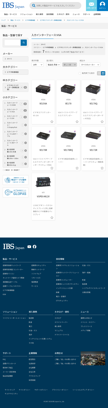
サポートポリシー (41, 390)
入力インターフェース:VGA (75, 20)
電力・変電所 (61, 296)
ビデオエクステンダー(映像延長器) (51, 20)
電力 (30, 326)
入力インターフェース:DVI (17, 117)
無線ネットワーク (38, 269)
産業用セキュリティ (38, 265)
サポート (86, 14)
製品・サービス (10, 14)
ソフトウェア (36, 273)
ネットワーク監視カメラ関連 (13, 278)
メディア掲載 (85, 330)
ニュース (76, 14)
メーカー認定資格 (9, 372)
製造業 (84, 284)
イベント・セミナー (88, 322)
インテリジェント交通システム (40, 338)
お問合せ (59, 353)
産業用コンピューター (64, 280)
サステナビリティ (11, 393)
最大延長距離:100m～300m (17, 157)
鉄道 (83, 280)
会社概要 (32, 367)
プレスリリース (86, 326)
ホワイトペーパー (61, 322)
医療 (57, 292)
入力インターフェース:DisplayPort (17, 125)
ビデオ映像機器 (30, 20)
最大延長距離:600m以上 (17, 163)
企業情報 (97, 14)
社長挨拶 (32, 363)
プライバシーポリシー (60, 390)
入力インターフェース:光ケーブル (17, 142)
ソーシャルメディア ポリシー (83, 390)
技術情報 (50, 14)
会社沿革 (32, 372)
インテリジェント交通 (64, 288)
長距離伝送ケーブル (10, 282)
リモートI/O (35, 278)
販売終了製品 (8, 367)
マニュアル (59, 330)
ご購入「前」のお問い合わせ (65, 359)
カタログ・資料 (63, 14)
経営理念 (32, 359)
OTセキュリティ (62, 300)
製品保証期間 (8, 376)
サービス (34, 286)
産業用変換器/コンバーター (13, 269)
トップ (3, 20)
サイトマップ (10, 390)
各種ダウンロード (9, 363)
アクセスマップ (34, 376)
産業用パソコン (8, 273)
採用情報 (32, 380)
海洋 (30, 334)
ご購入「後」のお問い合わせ (65, 363)
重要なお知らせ (86, 318)
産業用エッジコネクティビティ (67, 284)
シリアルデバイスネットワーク (93, 288)
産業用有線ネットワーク (12, 265)
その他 (31, 343)
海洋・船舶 (86, 272)
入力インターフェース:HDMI (17, 104)
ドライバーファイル (62, 334)
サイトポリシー (24, 390)
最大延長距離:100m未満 (17, 150)
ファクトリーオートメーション (14, 318)
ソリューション (26, 14)
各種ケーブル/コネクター (12, 286)
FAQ (4, 359)
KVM (4, 294)
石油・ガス (86, 265)
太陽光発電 (86, 292)
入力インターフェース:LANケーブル (17, 133)
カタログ (58, 318)
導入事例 (39, 14)
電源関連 (34, 282)
